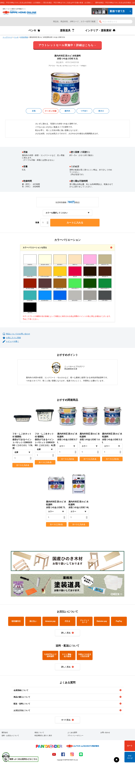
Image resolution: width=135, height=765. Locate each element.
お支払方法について (22, 710)
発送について (39, 732)
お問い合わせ (105, 732)
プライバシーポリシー (75, 735)
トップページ (7, 37)
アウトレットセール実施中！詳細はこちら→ (67, 45)
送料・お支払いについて (10, 735)
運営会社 (5, 732)
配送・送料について (22, 704)
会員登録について (21, 690)
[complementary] (67, 2)
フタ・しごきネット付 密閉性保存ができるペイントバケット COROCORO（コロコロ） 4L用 (45, 439)
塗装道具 (65, 30)
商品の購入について (22, 697)
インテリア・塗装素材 (98, 30)
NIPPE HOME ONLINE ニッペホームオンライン (19, 12)
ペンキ (32, 30)
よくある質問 (72, 732)
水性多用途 (24, 37)
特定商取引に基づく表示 (43, 735)
